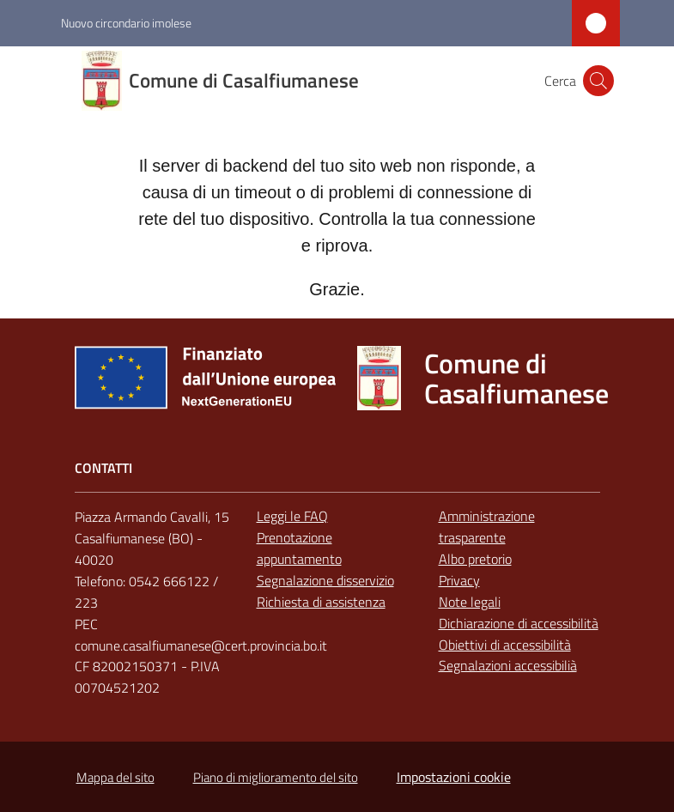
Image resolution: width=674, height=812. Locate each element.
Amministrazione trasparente (487, 527)
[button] (598, 80)
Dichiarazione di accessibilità (518, 623)
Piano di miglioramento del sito (275, 777)
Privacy (459, 580)
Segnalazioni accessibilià (508, 665)
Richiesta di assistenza (321, 601)
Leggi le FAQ (292, 516)
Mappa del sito (115, 777)
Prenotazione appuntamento (299, 548)
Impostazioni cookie (454, 777)
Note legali (470, 601)
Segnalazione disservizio (325, 580)
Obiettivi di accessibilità (505, 644)
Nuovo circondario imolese (126, 23)
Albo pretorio (475, 558)
